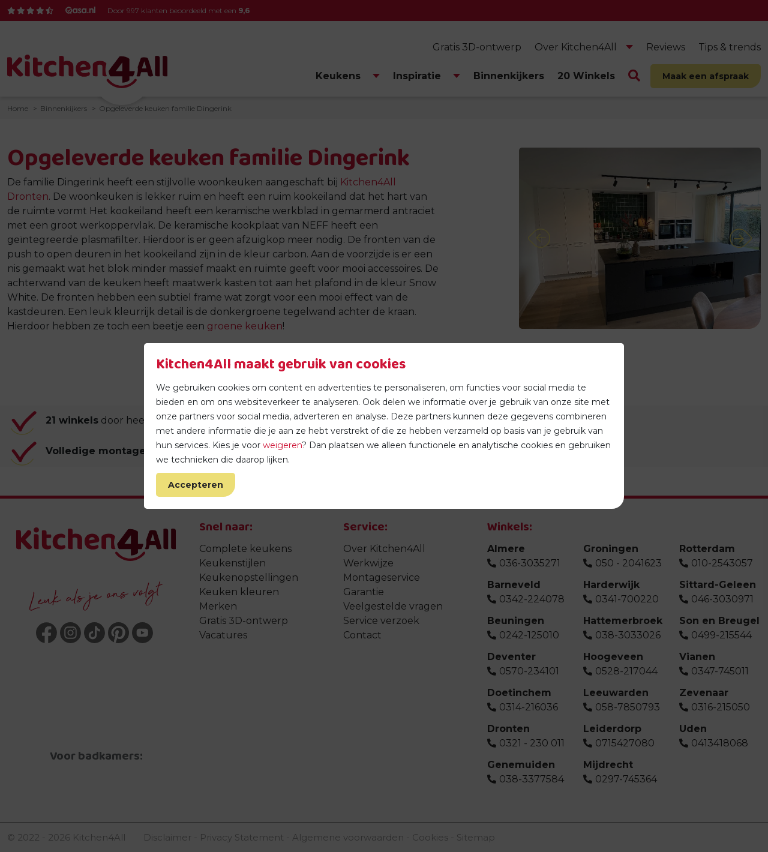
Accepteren (195, 484)
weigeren (282, 445)
